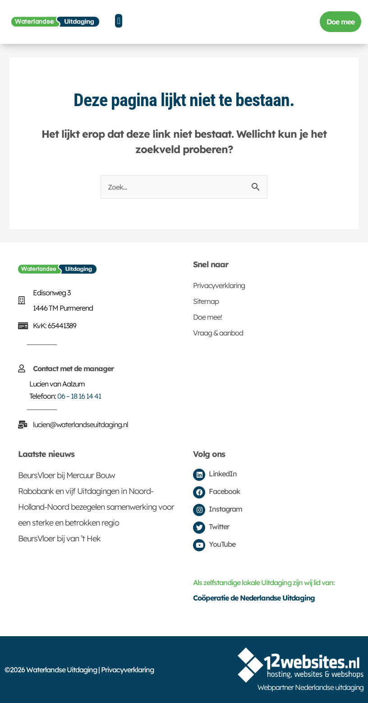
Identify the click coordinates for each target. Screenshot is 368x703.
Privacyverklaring (219, 285)
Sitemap (206, 301)
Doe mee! (207, 316)
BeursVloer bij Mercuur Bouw (66, 475)
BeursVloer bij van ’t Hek (59, 538)
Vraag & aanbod (218, 332)
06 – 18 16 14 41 (79, 395)
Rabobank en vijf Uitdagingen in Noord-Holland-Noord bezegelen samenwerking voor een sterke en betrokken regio (96, 507)
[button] (118, 21)
